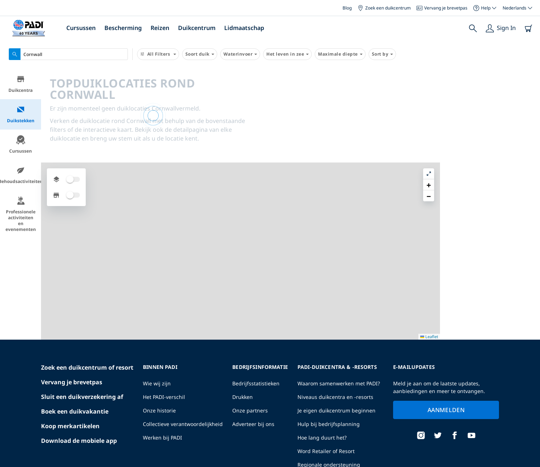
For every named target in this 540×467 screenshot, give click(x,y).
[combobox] (68, 54)
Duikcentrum (196, 28)
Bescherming (123, 28)
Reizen (160, 28)
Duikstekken (20, 115)
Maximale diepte (340, 54)
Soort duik (199, 54)
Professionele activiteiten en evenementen (20, 215)
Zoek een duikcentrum (384, 8)
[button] (528, 91)
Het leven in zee (287, 54)
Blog (347, 8)
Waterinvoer (240, 54)
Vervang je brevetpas (442, 8)
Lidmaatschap (244, 28)
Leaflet (529, 464)
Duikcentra (20, 85)
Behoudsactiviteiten (20, 176)
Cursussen (81, 28)
